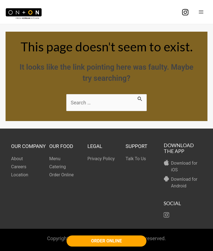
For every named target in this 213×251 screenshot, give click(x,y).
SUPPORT (137, 146)
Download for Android (184, 183)
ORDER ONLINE (106, 241)
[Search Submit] (140, 98)
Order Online (61, 174)
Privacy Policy (101, 158)
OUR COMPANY (28, 146)
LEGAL (94, 146)
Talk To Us (136, 158)
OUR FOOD (61, 146)
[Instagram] (185, 12)
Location (19, 174)
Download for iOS (184, 166)
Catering (57, 166)
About (17, 158)
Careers (18, 166)
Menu (54, 158)
